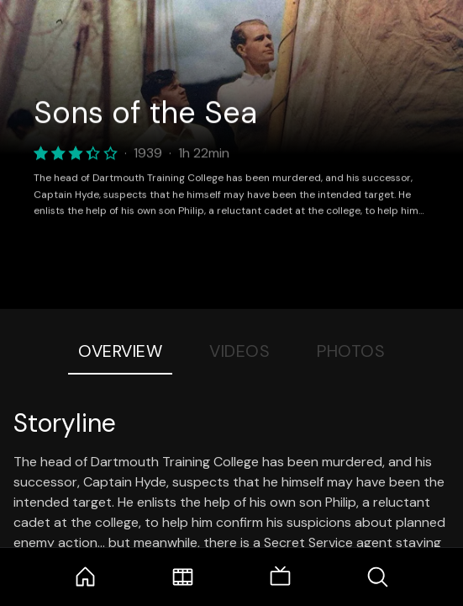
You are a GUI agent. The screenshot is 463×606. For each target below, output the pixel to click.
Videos (239, 351)
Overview (120, 351)
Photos (351, 351)
